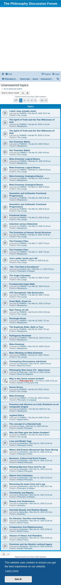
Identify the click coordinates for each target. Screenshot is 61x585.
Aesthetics (21, 505)
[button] (16, 100)
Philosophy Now (26, 381)
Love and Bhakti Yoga (20, 441)
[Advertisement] (30, 39)
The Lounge (22, 115)
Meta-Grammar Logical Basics (24, 159)
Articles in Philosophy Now (27, 383)
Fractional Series (18, 215)
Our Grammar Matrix (19, 142)
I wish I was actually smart (22, 111)
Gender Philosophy (25, 428)
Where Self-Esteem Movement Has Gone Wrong (33, 450)
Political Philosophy (25, 462)
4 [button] (31, 100)
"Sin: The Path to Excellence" (24, 267)
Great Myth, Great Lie (20, 301)
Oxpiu (21, 426)
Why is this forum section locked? (26, 378)
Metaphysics (22, 126)
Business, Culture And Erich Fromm (27, 458)
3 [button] (28, 100)
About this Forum (24, 365)
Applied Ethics (16, 415)
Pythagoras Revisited (20, 335)
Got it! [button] (18, 579)
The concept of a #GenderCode (25, 424)
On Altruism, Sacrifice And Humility (27, 518)
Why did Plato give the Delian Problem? (29, 432)
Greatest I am (24, 269)
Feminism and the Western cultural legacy (30, 544)
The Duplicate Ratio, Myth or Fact (26, 327)
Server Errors (16, 387)
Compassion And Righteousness (26, 527)
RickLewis (23, 364)
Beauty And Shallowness (22, 501)
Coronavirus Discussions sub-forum (27, 361)
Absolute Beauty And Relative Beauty (28, 510)
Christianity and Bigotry (21, 492)
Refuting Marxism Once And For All (27, 467)
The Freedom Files (18, 241)
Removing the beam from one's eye (27, 484)
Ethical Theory (23, 523)
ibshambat (23, 443)
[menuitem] (8, 74)
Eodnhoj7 (23, 409)
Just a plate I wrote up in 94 (23, 258)
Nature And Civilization (21, 475)
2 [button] (24, 100)
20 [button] (42, 100)
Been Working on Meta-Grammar (26, 353)
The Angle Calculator (20, 275)
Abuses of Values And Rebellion (25, 535)
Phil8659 (22, 113)
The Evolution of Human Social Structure (30, 232)
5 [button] (35, 100)
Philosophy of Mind (24, 445)
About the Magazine (25, 374)
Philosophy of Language (26, 400)
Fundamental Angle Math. (22, 284)
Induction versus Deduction (23, 224)
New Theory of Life (18, 310)
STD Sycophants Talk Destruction (26, 292)
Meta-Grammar (16, 344)
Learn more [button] (12, 570)
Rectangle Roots (17, 318)
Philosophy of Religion (26, 271)
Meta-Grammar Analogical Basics (26, 176)
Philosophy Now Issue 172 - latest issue (29, 370)
